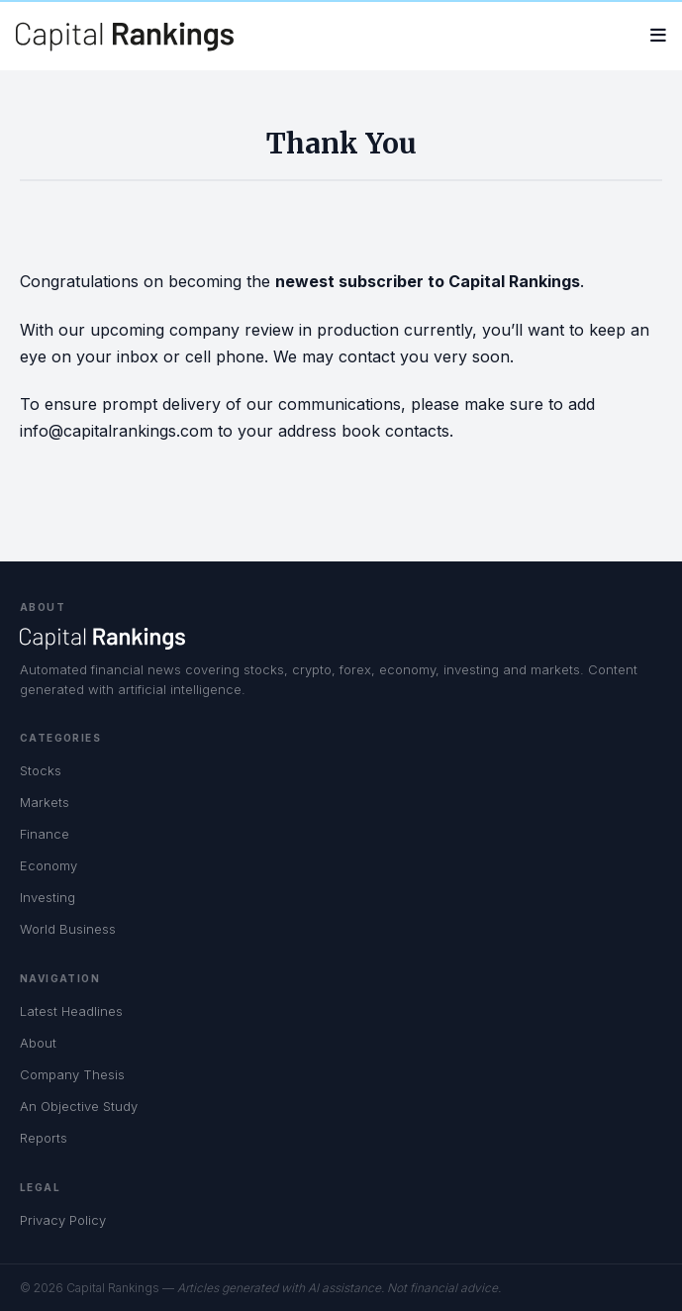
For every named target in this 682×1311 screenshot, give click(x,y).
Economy (48, 865)
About (38, 1043)
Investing (47, 897)
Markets (44, 802)
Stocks (40, 770)
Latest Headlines (71, 1011)
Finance (44, 834)
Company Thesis (72, 1074)
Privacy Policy (63, 1220)
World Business (68, 929)
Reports (43, 1138)
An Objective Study (79, 1106)
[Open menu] (658, 36)
